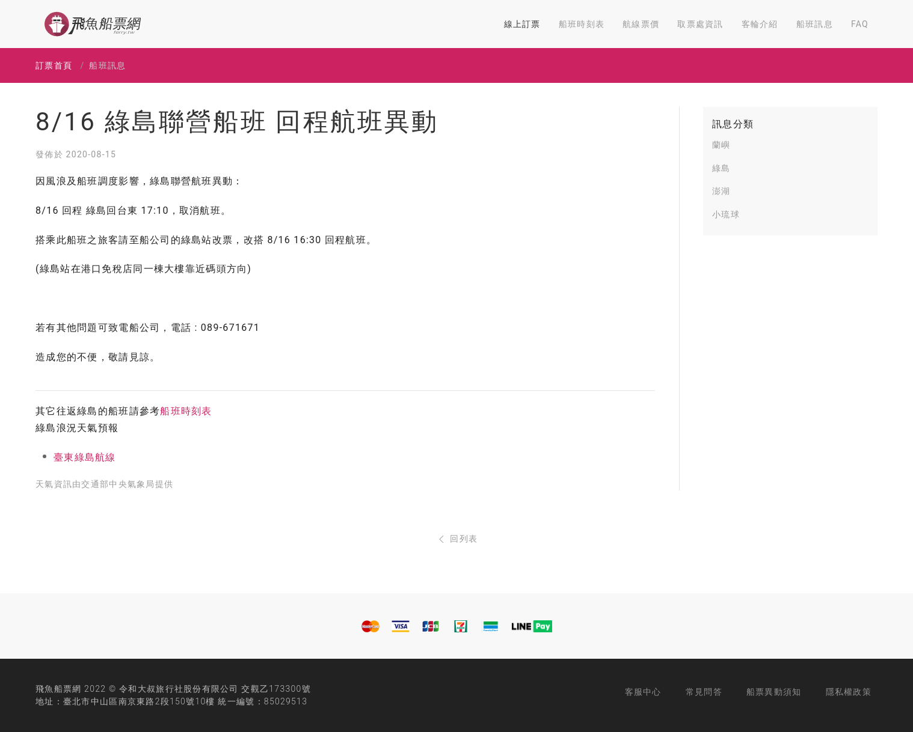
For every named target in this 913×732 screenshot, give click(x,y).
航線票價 (640, 24)
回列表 (456, 538)
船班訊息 (814, 24)
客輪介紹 (760, 24)
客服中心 (643, 692)
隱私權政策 (849, 692)
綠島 (721, 168)
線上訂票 (522, 24)
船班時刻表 (581, 24)
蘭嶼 (721, 145)
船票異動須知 (774, 692)
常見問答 (704, 692)
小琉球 (726, 214)
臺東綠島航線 (85, 457)
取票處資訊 (700, 24)
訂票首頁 (53, 65)
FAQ (859, 24)
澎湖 (721, 191)
